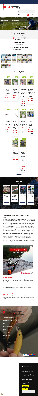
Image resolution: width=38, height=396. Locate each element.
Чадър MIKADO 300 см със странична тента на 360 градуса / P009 (22, 156)
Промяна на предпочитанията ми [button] (28, 391)
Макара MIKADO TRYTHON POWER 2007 (30, 124)
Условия (25, 3)
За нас (10, 3)
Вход (15, 14)
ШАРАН (10, 17)
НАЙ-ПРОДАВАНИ (15, 20)
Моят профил (5, 334)
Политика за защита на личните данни (22, 351)
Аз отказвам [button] (25, 388)
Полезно (29, 3)
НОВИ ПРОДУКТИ (4, 20)
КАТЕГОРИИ (3, 17)
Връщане (22, 3)
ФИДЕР (16, 17)
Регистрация (22, 14)
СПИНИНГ (28, 17)
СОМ (22, 17)
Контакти (33, 3)
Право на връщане (7, 335)
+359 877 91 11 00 (9, 316)
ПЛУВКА (34, 17)
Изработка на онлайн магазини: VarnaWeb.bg (11, 353)
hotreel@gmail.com (10, 317)
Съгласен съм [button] (25, 386)
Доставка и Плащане (15, 3)
